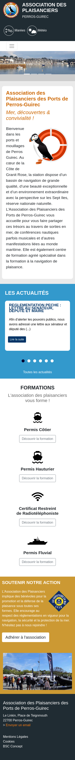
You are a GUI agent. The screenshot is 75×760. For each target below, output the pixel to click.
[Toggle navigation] (11, 46)
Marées (14, 30)
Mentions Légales (15, 736)
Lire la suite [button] (17, 339)
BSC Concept (12, 746)
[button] (23, 363)
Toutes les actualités (37, 372)
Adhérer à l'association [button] (25, 637)
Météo (36, 30)
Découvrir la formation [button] (37, 438)
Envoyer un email (18, 725)
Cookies (9, 741)
